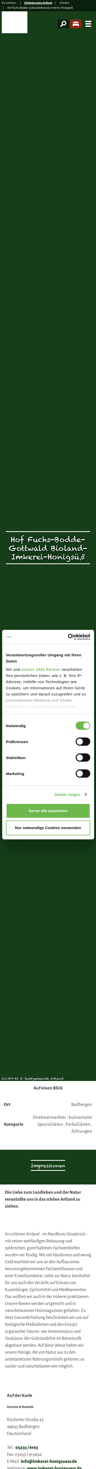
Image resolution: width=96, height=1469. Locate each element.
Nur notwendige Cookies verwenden (48, 828)
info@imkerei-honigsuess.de (49, 1461)
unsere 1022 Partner (40, 669)
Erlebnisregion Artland (38, 2)
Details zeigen (67, 794)
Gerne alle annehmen (48, 811)
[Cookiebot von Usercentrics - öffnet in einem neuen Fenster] (68, 637)
